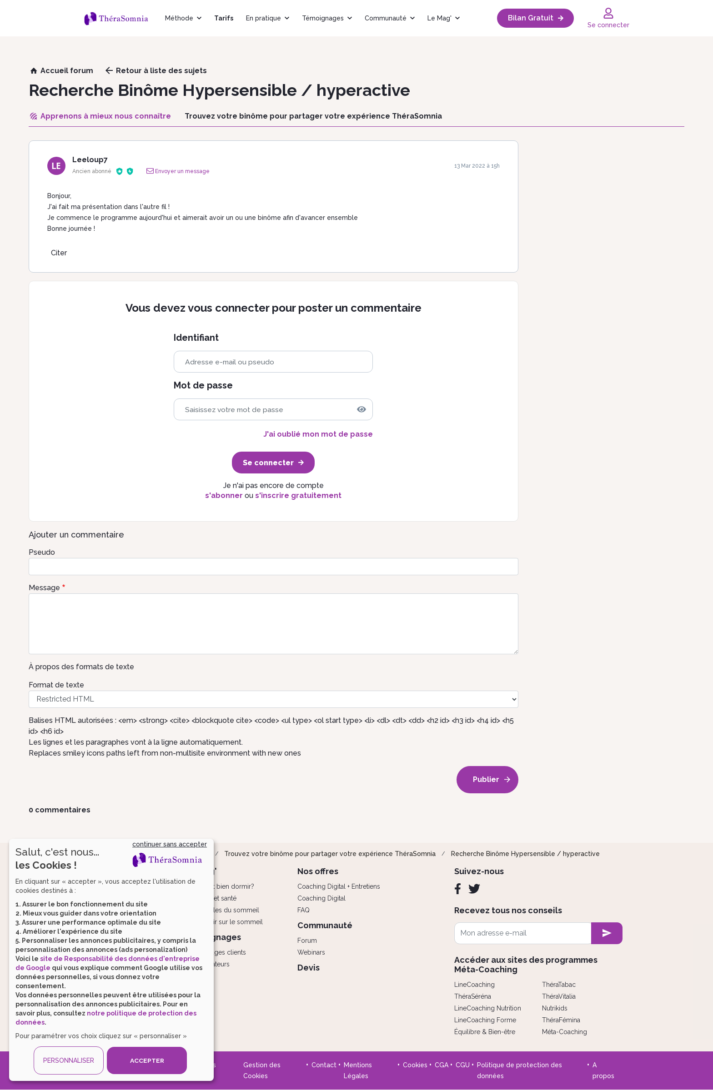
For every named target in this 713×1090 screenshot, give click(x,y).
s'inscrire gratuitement (298, 495)
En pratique (263, 18)
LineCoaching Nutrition (487, 1008)
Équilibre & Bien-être (484, 1031)
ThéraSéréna (472, 996)
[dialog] (111, 960)
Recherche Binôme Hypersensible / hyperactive (525, 853)
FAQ (303, 910)
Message (44, 587)
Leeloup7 (90, 159)
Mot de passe (203, 385)
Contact (323, 1065)
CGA (441, 1065)
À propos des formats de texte (81, 666)
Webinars (311, 952)
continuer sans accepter (169, 844)
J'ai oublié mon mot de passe (318, 434)
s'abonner (224, 495)
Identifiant (196, 338)
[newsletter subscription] (607, 933)
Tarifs (223, 18)
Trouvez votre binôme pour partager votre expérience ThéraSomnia (330, 853)
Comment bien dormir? (219, 886)
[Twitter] (474, 889)
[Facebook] (457, 888)
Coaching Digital (321, 898)
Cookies (415, 1065)
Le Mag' (439, 18)
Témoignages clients (215, 952)
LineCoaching (474, 984)
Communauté (386, 18)
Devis (308, 967)
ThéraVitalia (559, 996)
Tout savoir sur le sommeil (224, 922)
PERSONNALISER (68, 1060)
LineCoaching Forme (485, 1020)
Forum (307, 940)
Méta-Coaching (564, 1031)
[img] (361, 409)
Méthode (179, 18)
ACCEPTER (147, 1060)
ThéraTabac (559, 984)
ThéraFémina (561, 1020)
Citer (59, 253)
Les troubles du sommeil (222, 910)
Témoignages (323, 18)
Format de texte (56, 685)
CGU (463, 1065)
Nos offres (317, 871)
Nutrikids (554, 1008)
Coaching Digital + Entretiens (338, 886)
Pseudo (42, 552)
